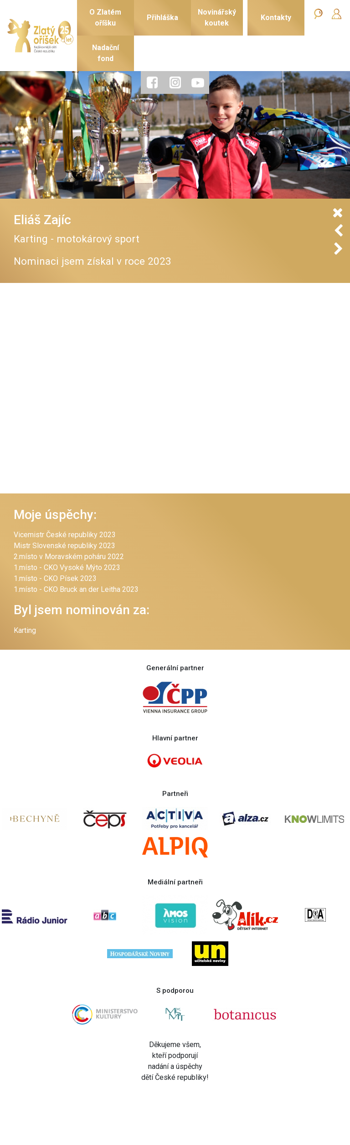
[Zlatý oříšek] (40, 36)
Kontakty (276, 17)
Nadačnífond (105, 53)
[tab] (152, 82)
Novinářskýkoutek (217, 17)
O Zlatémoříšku (105, 17)
